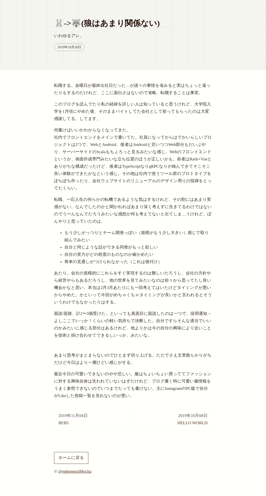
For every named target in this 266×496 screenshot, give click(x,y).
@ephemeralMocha (74, 471)
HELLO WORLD (173, 418)
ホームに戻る (71, 458)
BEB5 (92, 418)
